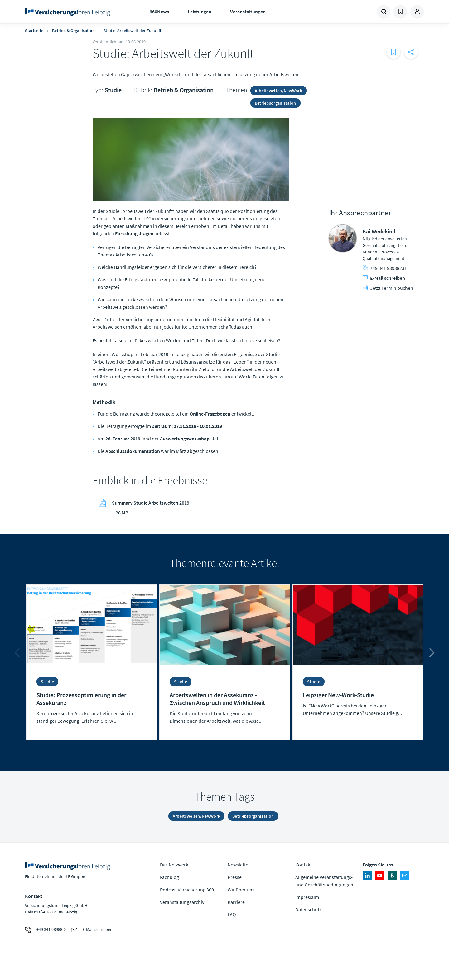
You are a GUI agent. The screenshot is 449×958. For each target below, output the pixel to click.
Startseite (34, 30)
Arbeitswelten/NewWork (278, 90)
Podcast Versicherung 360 (187, 889)
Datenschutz (308, 909)
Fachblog (169, 877)
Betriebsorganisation (275, 103)
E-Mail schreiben (384, 278)
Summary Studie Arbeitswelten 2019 (150, 503)
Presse (235, 877)
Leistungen (199, 11)
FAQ (232, 914)
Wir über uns (241, 889)
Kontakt (303, 865)
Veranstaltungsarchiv (182, 902)
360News (159, 11)
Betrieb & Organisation (73, 30)
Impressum (307, 897)
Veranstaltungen (248, 11)
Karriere (236, 902)
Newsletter (239, 865)
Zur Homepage (69, 12)
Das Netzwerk (174, 865)
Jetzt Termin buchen (388, 288)
